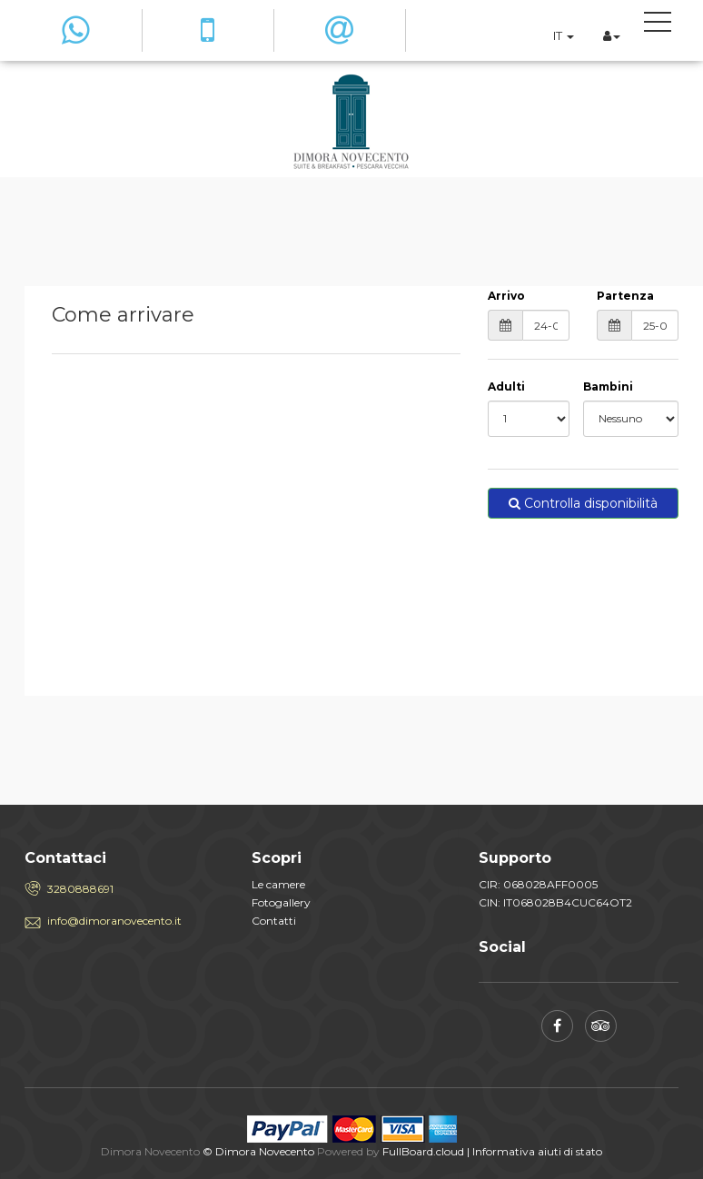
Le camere (278, 884)
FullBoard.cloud (423, 1151)
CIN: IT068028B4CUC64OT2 (555, 902)
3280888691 (80, 889)
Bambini (608, 386)
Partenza (625, 295)
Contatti (274, 920)
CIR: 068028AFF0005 (538, 884)
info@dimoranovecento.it (114, 920)
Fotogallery (281, 902)
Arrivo (506, 295)
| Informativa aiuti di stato (534, 1151)
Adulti (506, 386)
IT (563, 35)
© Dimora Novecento (258, 1151)
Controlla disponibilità (583, 503)
